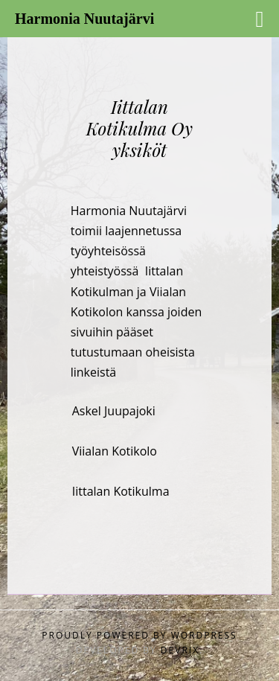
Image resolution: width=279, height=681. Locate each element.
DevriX (180, 650)
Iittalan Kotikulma (121, 491)
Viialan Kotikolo (114, 451)
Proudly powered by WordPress (139, 635)
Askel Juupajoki (113, 411)
